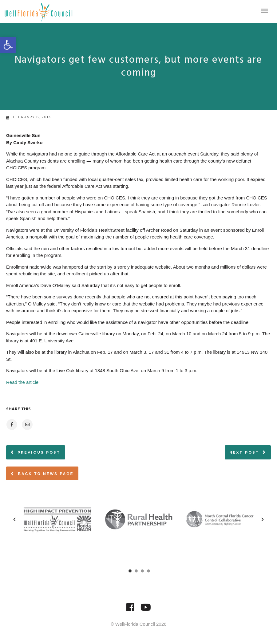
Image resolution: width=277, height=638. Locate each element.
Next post (244, 452)
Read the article (23, 382)
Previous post (39, 452)
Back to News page (42, 473)
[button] (8, 45)
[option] (57, 519)
